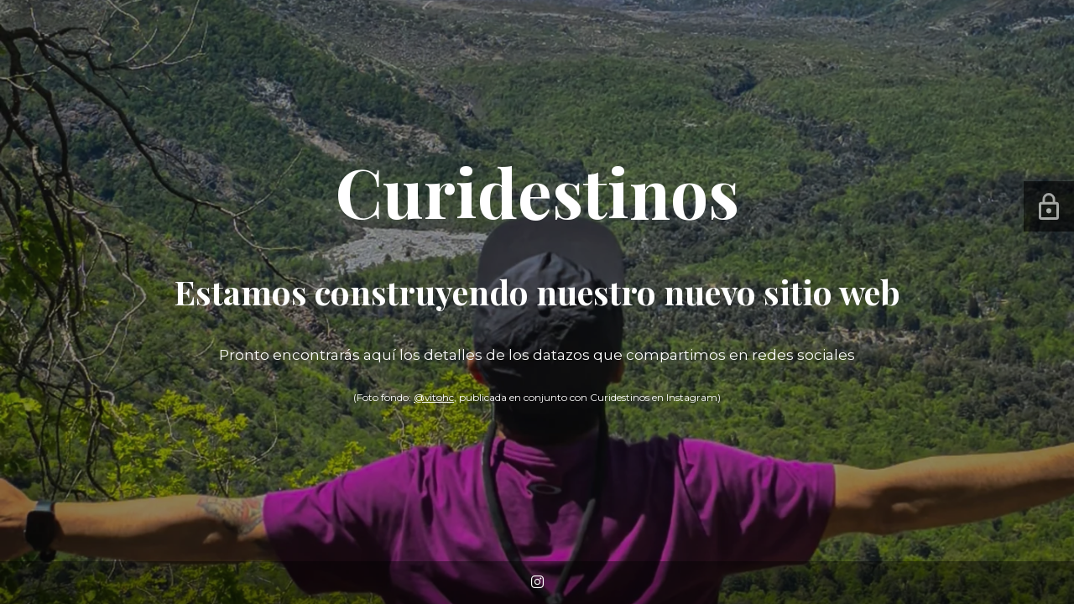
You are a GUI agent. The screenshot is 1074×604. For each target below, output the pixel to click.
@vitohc (434, 397)
